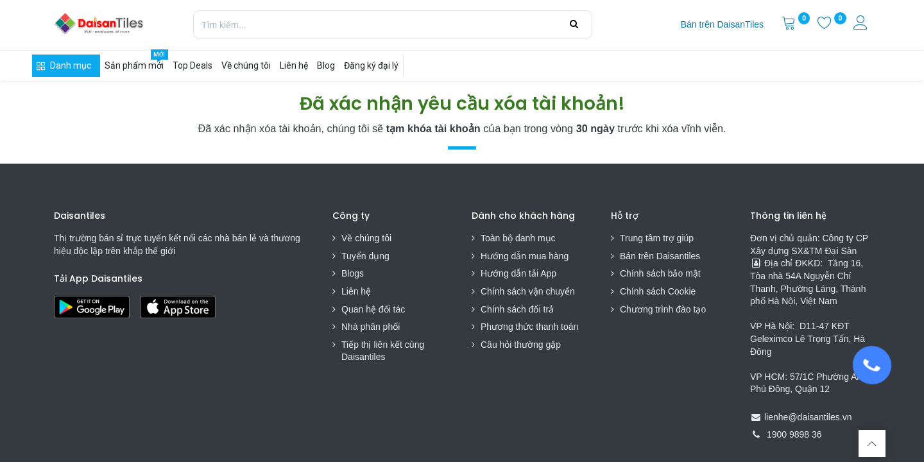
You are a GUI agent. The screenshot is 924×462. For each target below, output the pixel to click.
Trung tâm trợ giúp (657, 238)
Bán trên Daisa (650, 256)
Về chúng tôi (366, 238)
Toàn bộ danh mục (518, 238)
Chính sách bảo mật (660, 273)
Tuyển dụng (365, 256)
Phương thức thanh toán (529, 326)
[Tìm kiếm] (574, 24)
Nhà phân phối (370, 326)
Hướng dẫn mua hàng (525, 256)
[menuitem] (722, 25)
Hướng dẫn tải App (518, 273)
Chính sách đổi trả (517, 309)
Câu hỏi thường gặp (521, 344)
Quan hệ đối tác (373, 309)
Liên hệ (356, 291)
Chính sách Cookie (658, 291)
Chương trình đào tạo (664, 309)
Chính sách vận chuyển (528, 291)
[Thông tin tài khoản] (861, 24)
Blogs (352, 273)
